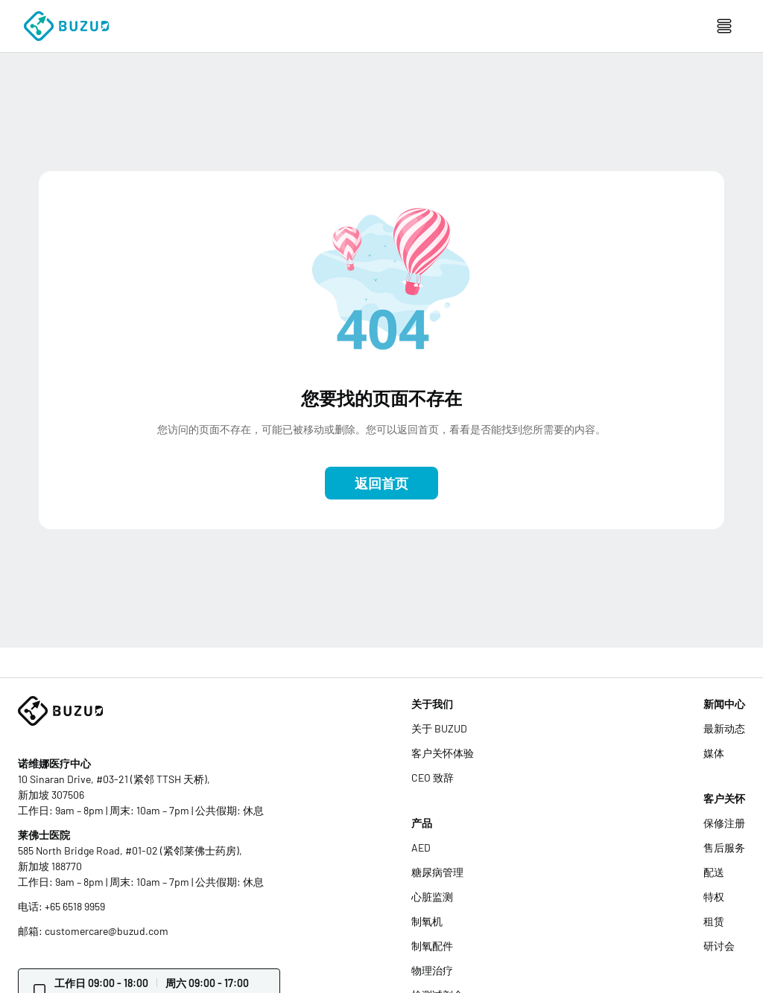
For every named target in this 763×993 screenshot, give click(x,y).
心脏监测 (432, 896)
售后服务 (724, 847)
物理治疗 (432, 970)
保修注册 (724, 823)
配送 (713, 872)
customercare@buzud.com (106, 931)
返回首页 (381, 483)
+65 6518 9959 (75, 906)
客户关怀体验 (442, 753)
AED (421, 847)
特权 (713, 896)
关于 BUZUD (439, 728)
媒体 (713, 753)
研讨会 (719, 945)
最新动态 (724, 728)
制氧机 (427, 921)
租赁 (713, 921)
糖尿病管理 (437, 872)
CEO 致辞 (432, 777)
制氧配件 (432, 945)
